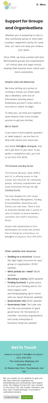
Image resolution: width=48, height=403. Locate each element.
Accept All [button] (27, 397)
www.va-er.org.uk (12, 354)
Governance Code (17, 304)
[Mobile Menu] (41, 4)
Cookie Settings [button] (11, 397)
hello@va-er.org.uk (33, 354)
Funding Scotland (17, 282)
